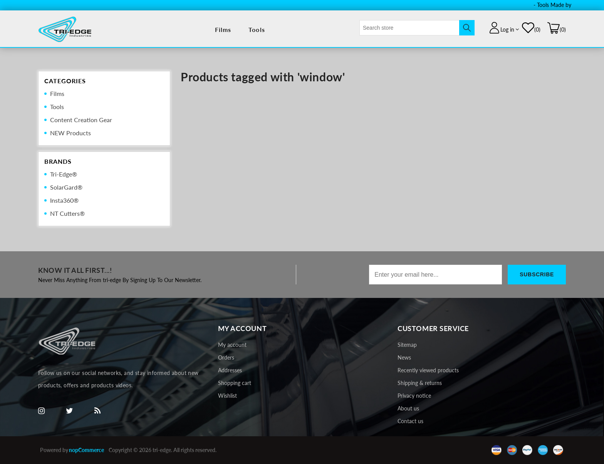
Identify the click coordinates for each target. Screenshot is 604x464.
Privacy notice (414, 395)
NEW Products (70, 132)
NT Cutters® (67, 213)
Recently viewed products (428, 370)
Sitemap (407, 344)
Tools (256, 29)
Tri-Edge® (63, 174)
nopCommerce (86, 450)
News (404, 357)
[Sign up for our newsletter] (435, 274)
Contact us (410, 421)
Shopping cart (234, 383)
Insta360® (64, 200)
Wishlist (227, 395)
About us (408, 408)
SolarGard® (66, 187)
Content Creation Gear (81, 119)
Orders (226, 357)
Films (223, 29)
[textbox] (409, 27)
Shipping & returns (420, 383)
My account (232, 344)
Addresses (230, 370)
